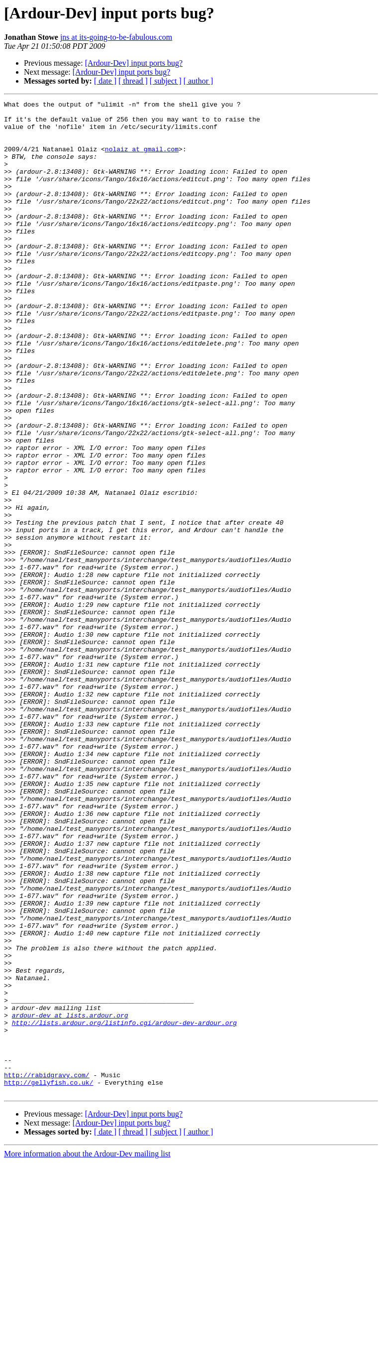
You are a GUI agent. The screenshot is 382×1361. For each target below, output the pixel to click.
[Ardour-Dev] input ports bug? (134, 63)
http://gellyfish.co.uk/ (48, 1279)
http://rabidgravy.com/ (47, 1270)
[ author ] (198, 81)
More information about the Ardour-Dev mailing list (87, 1352)
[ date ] (105, 81)
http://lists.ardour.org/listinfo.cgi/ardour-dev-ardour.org (124, 1207)
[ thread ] (133, 81)
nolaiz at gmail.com (142, 159)
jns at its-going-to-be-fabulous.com (116, 37)
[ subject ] (166, 81)
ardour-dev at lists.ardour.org (70, 1198)
